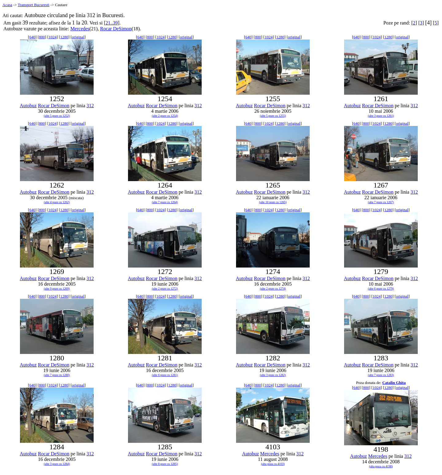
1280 (64, 37)
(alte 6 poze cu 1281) (165, 375)
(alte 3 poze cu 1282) (273, 375)
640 (32, 37)
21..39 (112, 22)
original (78, 37)
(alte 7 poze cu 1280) (57, 375)
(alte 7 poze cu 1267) (381, 202)
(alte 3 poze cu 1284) (57, 464)
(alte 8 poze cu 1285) (165, 464)
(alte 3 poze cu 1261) (381, 115)
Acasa (7, 4)
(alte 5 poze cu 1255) (273, 115)
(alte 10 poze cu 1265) (272, 202)
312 (90, 105)
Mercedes (79, 28)
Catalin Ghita (393, 382)
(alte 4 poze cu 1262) (57, 202)
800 (42, 37)
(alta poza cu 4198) (381, 466)
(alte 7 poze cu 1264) (165, 202)
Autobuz (28, 105)
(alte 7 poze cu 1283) (381, 375)
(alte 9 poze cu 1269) (57, 288)
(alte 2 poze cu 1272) (165, 288)
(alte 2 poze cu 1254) (165, 115)
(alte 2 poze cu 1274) (273, 288)
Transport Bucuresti (33, 4)
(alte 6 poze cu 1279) (381, 288)
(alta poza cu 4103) (273, 464)
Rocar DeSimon (116, 28)
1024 (52, 37)
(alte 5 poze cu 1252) (57, 115)
